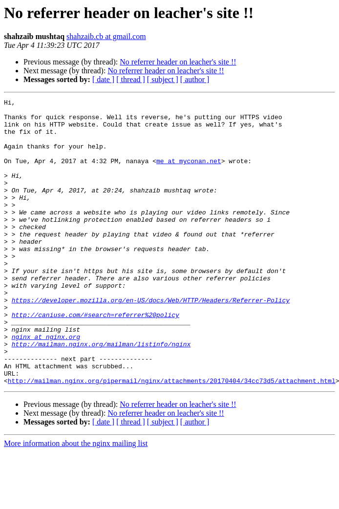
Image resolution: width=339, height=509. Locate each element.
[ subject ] (162, 79)
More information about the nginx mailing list (76, 500)
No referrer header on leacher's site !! (178, 62)
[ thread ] (130, 79)
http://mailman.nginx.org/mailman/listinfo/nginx (101, 393)
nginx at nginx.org (46, 385)
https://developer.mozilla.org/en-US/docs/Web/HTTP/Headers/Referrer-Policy (151, 341)
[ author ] (195, 79)
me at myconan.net (188, 174)
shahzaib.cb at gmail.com (106, 36)
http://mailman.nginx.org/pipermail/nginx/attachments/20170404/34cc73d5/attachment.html (172, 437)
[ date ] (103, 79)
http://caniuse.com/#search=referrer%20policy (95, 358)
